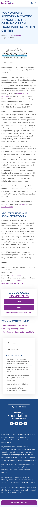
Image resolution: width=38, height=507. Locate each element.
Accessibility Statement (23, 480)
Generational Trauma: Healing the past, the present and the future (17, 369)
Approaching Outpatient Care (15, 325)
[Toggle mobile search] (32, 3)
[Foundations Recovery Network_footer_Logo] (19, 413)
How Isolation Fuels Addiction (17, 384)
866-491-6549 (16, 280)
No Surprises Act (7, 477)
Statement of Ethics (22, 477)
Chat (19, 302)
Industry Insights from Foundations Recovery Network (18, 389)
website (23, 204)
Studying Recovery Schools (14, 328)
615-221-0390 (15, 275)
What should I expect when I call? (19, 313)
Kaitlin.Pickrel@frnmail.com (12, 283)
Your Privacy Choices (28, 482)
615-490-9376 (7, 207)
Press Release (15, 35)
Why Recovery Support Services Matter (19, 332)
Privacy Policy (17, 493)
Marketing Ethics (7, 480)
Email (19, 307)
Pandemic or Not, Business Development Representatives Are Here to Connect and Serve (18, 361)
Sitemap (16, 482)
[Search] (19, 343)
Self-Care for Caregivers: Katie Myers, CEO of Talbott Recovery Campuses (18, 378)
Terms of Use (5, 482)
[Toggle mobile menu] (36, 3)
